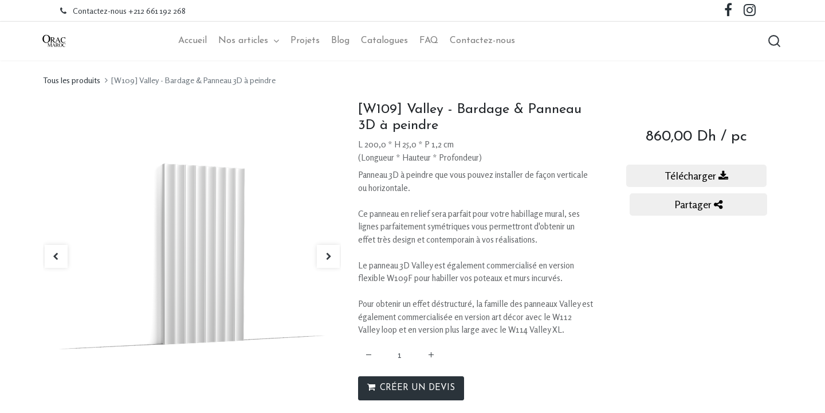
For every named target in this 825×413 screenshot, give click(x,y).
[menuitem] (192, 41)
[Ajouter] (431, 356)
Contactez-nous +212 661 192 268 (129, 10)
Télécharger (696, 177)
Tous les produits (71, 82)
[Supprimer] (368, 356)
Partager (698, 206)
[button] (770, 41)
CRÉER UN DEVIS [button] (411, 389)
